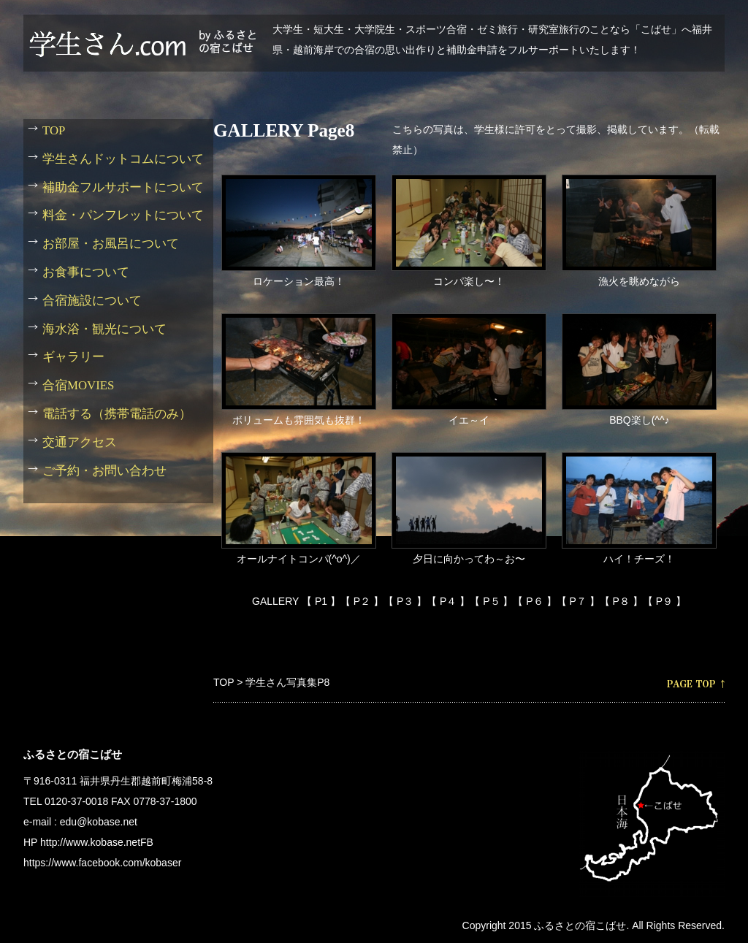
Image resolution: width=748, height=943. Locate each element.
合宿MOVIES (78, 385)
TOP (223, 682)
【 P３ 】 (405, 601)
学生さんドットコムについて (123, 159)
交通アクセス (79, 442)
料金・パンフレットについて (123, 215)
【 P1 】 (321, 601)
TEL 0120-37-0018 (65, 801)
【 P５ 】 (491, 601)
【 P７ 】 (578, 601)
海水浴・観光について (104, 329)
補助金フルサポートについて (123, 187)
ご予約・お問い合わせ (104, 471)
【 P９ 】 (664, 601)
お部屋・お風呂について (110, 244)
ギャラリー (73, 357)
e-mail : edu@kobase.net (80, 822)
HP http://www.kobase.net (81, 842)
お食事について (85, 272)
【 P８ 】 (621, 601)
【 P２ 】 (361, 601)
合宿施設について (92, 301)
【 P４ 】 (448, 601)
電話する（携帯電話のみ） (116, 414)
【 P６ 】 (534, 601)
